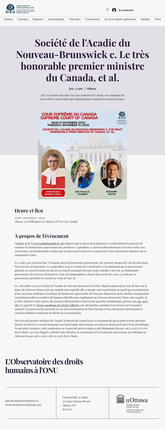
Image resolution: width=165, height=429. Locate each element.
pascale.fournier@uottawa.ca (22, 400)
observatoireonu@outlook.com (23, 404)
